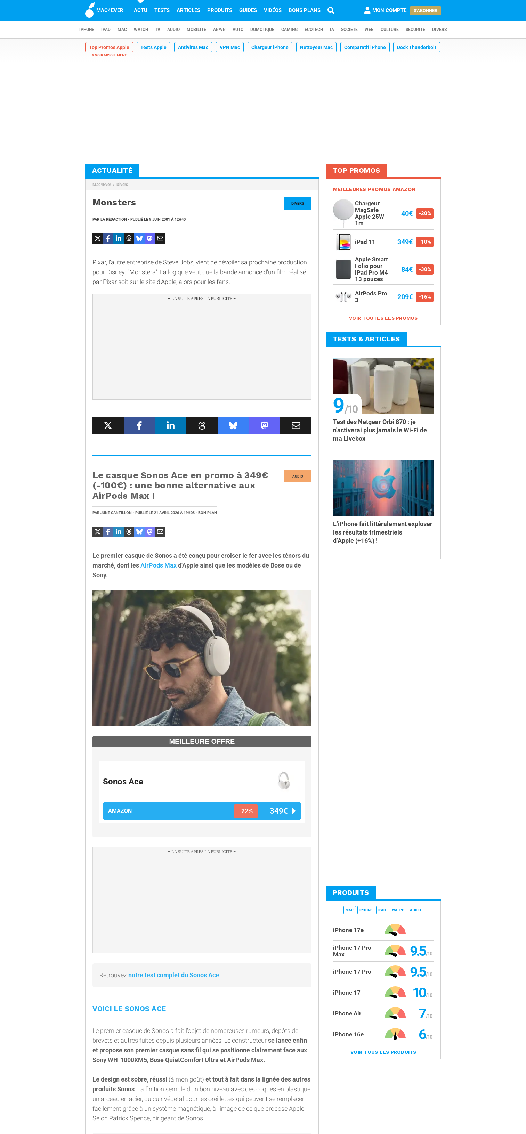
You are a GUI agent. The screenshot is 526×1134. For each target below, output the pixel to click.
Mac (122, 29)
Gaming (289, 29)
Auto (238, 29)
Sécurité (415, 29)
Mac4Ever (101, 184)
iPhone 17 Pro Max (352, 951)
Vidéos (273, 10)
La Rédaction (113, 219)
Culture (390, 29)
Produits (219, 10)
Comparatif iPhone (365, 47)
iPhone (86, 29)
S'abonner (425, 10)
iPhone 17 (347, 992)
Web (369, 29)
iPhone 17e (348, 930)
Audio (173, 29)
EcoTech (314, 29)
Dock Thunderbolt (416, 47)
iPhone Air (347, 1013)
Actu (140, 10)
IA (332, 29)
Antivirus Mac (193, 47)
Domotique (262, 29)
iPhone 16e (348, 1034)
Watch (141, 29)
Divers (439, 29)
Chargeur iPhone (270, 47)
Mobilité (196, 29)
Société (349, 29)
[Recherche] (331, 10)
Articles (188, 10)
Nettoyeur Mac (316, 47)
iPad (106, 29)
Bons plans (305, 10)
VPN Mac (230, 47)
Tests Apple (153, 47)
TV (157, 29)
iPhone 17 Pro (352, 971)
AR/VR (219, 29)
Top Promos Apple (109, 47)
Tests (162, 10)
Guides (248, 10)
